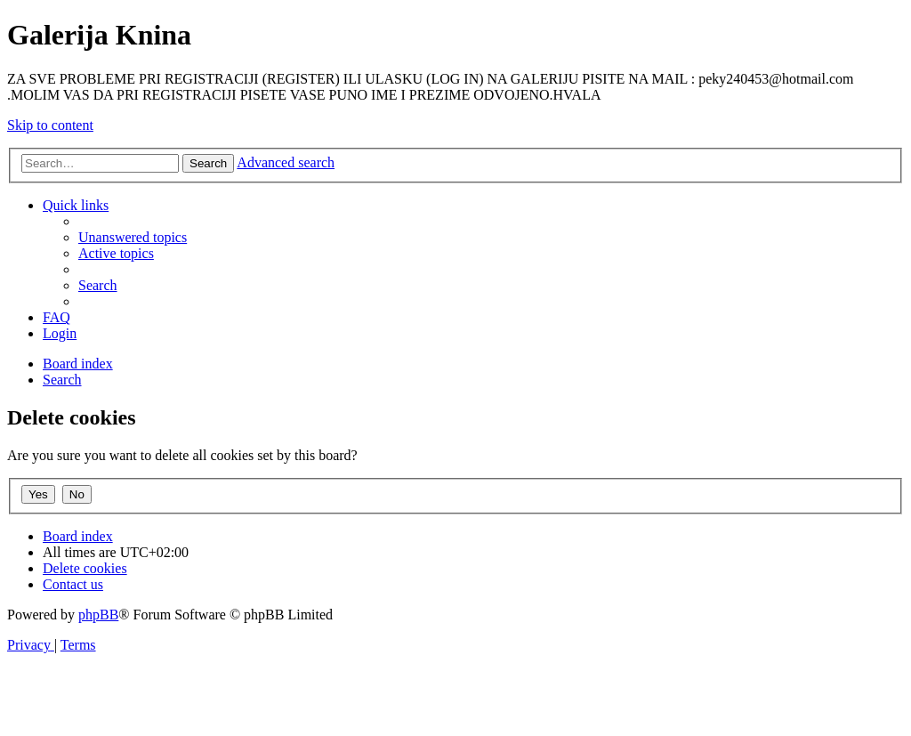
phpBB (98, 614)
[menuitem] (132, 237)
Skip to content (50, 125)
